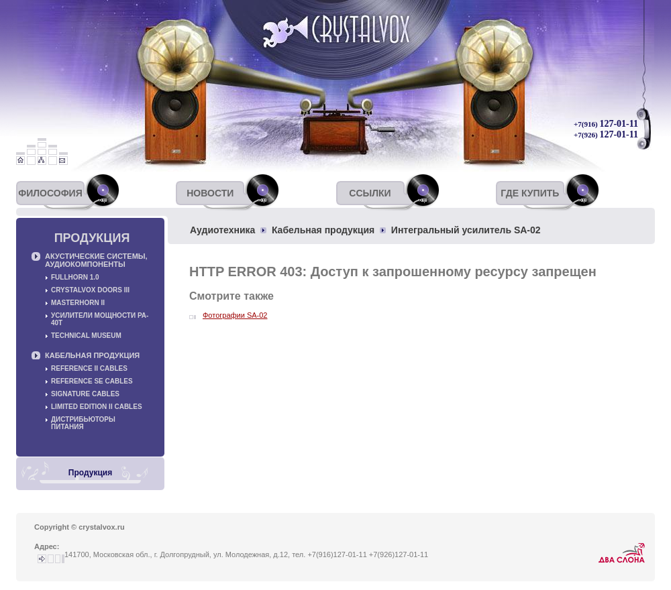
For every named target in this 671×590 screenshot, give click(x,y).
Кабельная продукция (323, 230)
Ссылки (370, 193)
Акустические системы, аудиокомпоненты (96, 260)
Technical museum (86, 335)
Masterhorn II (78, 302)
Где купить (530, 193)
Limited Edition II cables (96, 406)
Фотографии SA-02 (235, 315)
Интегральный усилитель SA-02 (466, 230)
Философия (50, 193)
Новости (210, 193)
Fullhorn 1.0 (75, 277)
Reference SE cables (92, 381)
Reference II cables (89, 368)
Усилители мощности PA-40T (99, 319)
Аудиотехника (222, 230)
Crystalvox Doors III (90, 290)
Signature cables (85, 394)
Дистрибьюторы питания (83, 423)
